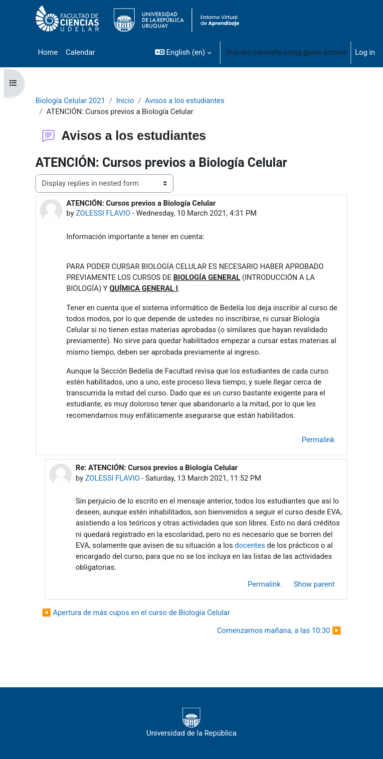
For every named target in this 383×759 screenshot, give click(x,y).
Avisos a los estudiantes (184, 100)
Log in (365, 52)
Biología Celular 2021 (70, 100)
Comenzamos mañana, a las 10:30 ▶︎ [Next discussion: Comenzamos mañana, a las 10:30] (279, 630)
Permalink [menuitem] (318, 439)
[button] (183, 52)
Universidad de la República (192, 723)
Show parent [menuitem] (314, 584)
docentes (250, 545)
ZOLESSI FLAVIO (103, 213)
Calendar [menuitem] (80, 52)
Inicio (125, 100)
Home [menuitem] (48, 52)
